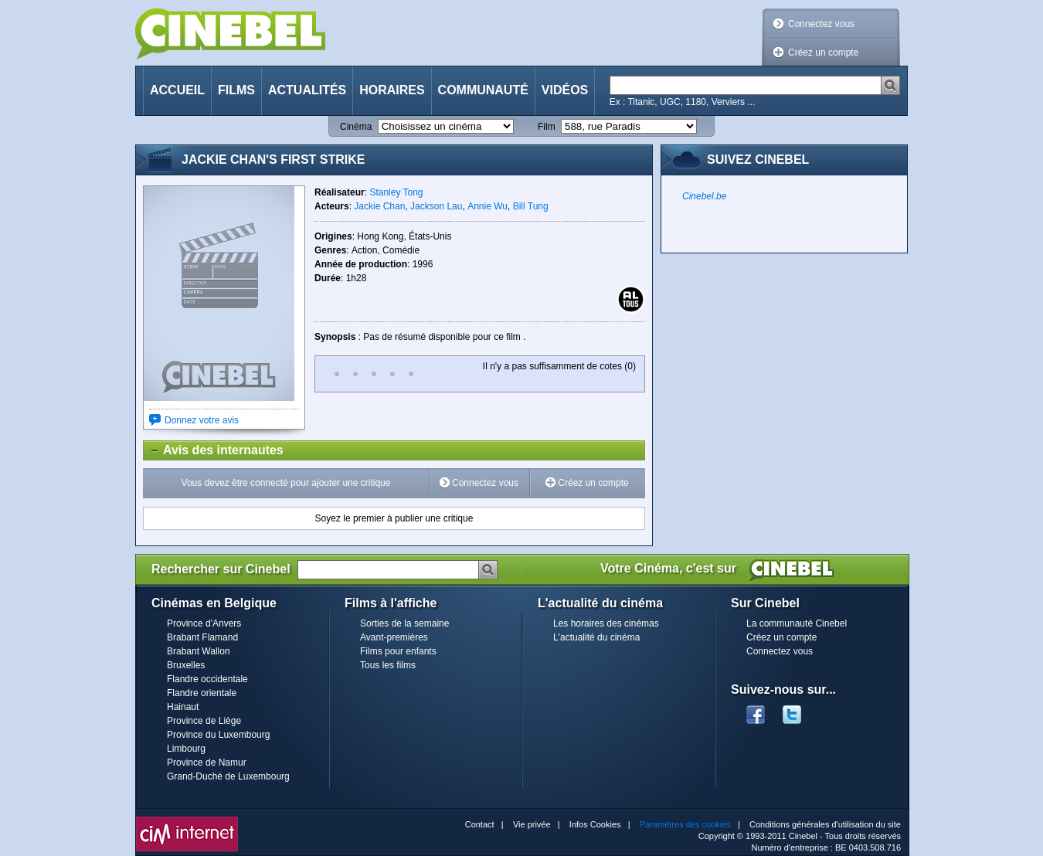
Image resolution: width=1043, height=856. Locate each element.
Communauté (483, 90)
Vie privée (532, 824)
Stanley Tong (396, 192)
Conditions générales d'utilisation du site (825, 824)
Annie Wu (487, 206)
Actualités (307, 90)
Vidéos (565, 90)
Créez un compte (823, 52)
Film (546, 126)
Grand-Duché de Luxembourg (228, 776)
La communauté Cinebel (796, 623)
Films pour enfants (398, 651)
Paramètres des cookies (685, 824)
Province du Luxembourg (218, 734)
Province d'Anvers (204, 623)
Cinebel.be (704, 196)
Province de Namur (206, 762)
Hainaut (183, 706)
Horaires (391, 90)
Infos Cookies (595, 824)
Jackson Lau (436, 206)
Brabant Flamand (202, 637)
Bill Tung (531, 206)
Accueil (177, 90)
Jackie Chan (379, 206)
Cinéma (356, 126)
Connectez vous (821, 24)
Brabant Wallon (198, 651)
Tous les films (388, 665)
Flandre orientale (201, 693)
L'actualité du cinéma (596, 637)
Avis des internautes (214, 450)
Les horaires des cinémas (606, 623)
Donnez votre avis (202, 420)
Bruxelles (186, 665)
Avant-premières (394, 637)
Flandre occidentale (207, 679)
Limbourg (186, 748)
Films (236, 90)
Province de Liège (204, 720)
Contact (479, 824)
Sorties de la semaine (404, 623)
